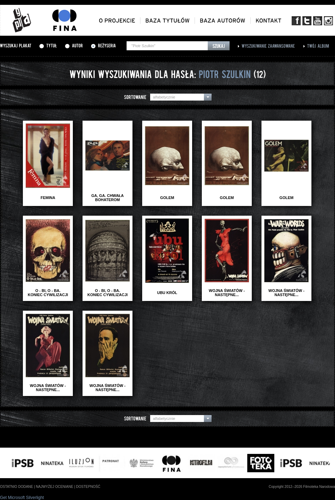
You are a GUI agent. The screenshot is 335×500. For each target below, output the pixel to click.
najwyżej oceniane (54, 487)
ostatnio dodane (16, 487)
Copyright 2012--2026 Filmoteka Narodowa (302, 487)
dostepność (88, 487)
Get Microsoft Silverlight (22, 497)
